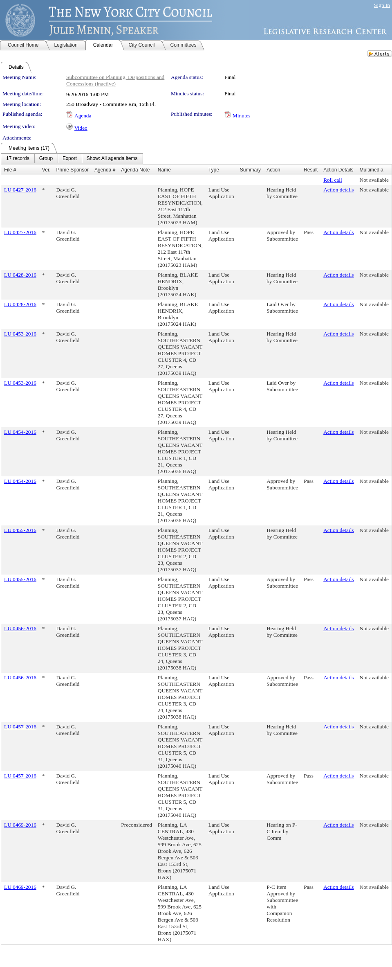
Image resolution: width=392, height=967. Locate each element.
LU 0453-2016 (20, 334)
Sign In (382, 5)
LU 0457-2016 (20, 727)
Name (164, 170)
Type (213, 170)
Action (273, 170)
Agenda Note (135, 170)
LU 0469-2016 (20, 825)
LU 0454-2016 (20, 432)
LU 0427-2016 (20, 190)
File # (10, 170)
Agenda (82, 116)
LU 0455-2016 (20, 530)
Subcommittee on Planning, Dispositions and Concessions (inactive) (115, 80)
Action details (338, 190)
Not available (374, 180)
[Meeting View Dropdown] (112, 159)
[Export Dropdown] (70, 159)
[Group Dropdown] (46, 159)
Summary (250, 170)
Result (311, 170)
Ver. (46, 170)
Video (80, 128)
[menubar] (72, 158)
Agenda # (104, 170)
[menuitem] (17, 159)
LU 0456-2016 (20, 628)
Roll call (332, 180)
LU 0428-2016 (20, 275)
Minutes (242, 116)
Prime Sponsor (72, 170)
